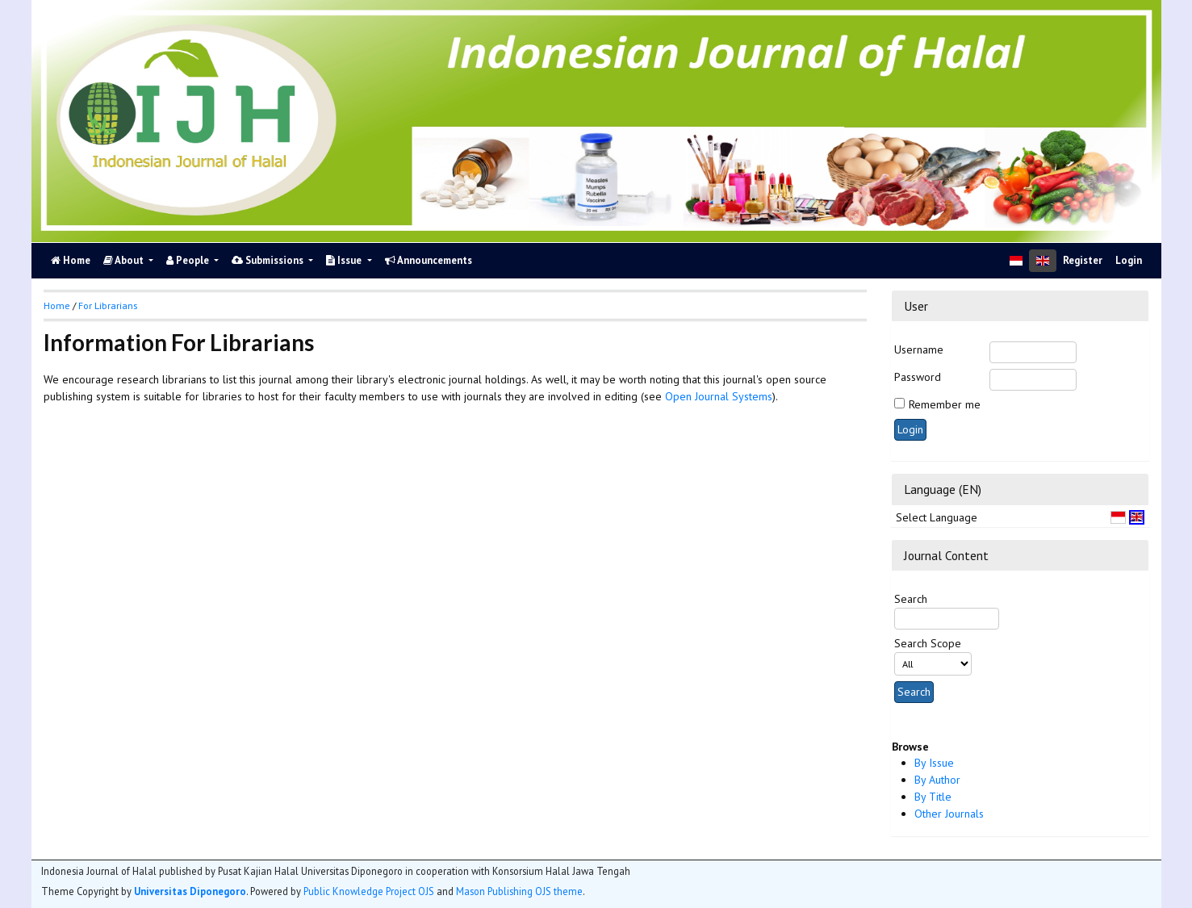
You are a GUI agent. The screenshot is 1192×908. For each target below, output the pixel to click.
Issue (345, 260)
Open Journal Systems (718, 396)
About (124, 260)
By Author (937, 779)
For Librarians (107, 305)
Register (1082, 260)
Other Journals (949, 813)
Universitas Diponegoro (190, 891)
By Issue (934, 762)
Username (918, 349)
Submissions (269, 260)
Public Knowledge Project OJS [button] (368, 891)
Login (1128, 260)
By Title (933, 796)
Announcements (428, 260)
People (188, 260)
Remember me (945, 404)
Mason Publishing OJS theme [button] (519, 891)
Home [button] (57, 305)
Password (917, 377)
